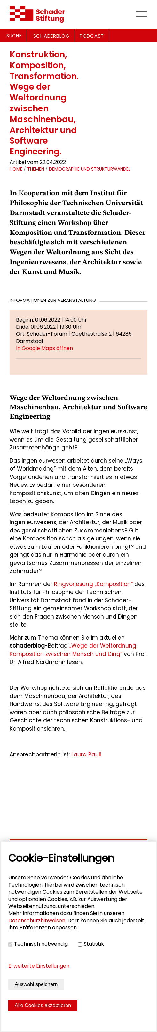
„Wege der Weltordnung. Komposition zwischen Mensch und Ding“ (73, 650)
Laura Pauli (87, 754)
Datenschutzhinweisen (36, 920)
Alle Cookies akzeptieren (43, 1005)
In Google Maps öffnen (44, 348)
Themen (35, 169)
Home (16, 169)
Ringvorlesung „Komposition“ (93, 584)
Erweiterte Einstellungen (38, 965)
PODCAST (92, 36)
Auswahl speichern (36, 984)
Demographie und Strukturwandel (89, 169)
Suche (14, 36)
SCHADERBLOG (51, 36)
